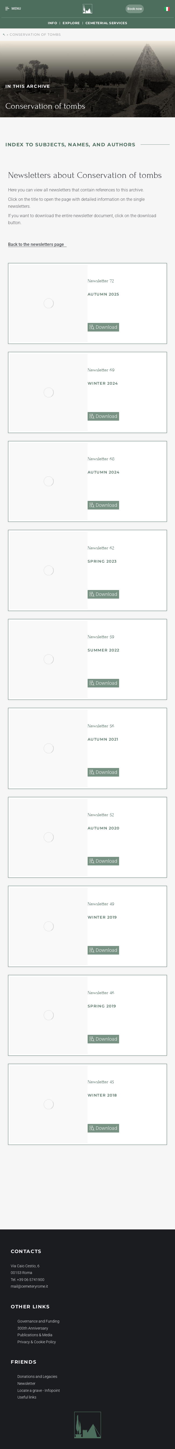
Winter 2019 (102, 917)
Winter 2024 (103, 383)
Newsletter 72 (101, 281)
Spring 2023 (102, 561)
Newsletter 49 (101, 904)
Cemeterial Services (106, 23)
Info (52, 23)
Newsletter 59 (101, 637)
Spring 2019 (102, 1006)
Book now (134, 9)
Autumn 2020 (104, 828)
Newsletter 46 (101, 993)
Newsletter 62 (101, 548)
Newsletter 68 (101, 459)
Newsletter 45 (101, 1082)
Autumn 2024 (104, 472)
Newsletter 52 (101, 815)
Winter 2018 (102, 1095)
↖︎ (4, 34)
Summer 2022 (104, 650)
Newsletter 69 (101, 370)
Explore (71, 23)
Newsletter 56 (101, 726)
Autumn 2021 (103, 739)
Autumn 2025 (104, 294)
